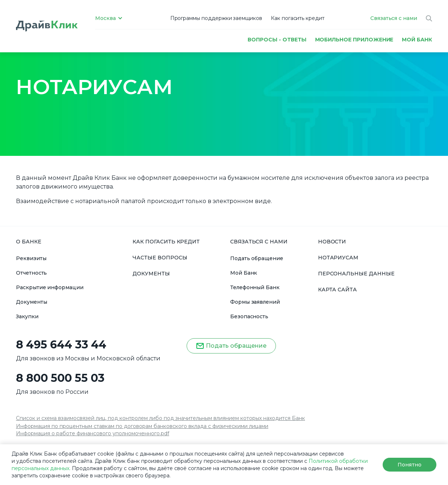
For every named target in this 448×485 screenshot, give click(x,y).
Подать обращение (256, 258)
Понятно (409, 464)
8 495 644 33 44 (61, 344)
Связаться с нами (393, 18)
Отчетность (31, 273)
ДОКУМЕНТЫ (151, 273)
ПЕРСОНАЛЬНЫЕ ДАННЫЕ (356, 273)
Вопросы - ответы (277, 39)
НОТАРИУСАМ (338, 257)
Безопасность (249, 316)
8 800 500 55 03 (60, 378)
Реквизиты (31, 258)
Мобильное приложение (354, 39)
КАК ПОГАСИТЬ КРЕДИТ (166, 241)
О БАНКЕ (28, 241)
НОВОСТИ (332, 241)
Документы (31, 302)
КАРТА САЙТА (337, 289)
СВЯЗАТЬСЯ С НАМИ (259, 241)
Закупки (27, 316)
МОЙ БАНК (417, 39)
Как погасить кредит (298, 18)
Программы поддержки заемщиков (216, 18)
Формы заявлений (255, 302)
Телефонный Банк (255, 287)
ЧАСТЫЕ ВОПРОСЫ (160, 257)
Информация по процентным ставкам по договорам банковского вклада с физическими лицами (142, 426)
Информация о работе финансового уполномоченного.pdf (92, 433)
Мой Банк (243, 273)
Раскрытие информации (50, 287)
